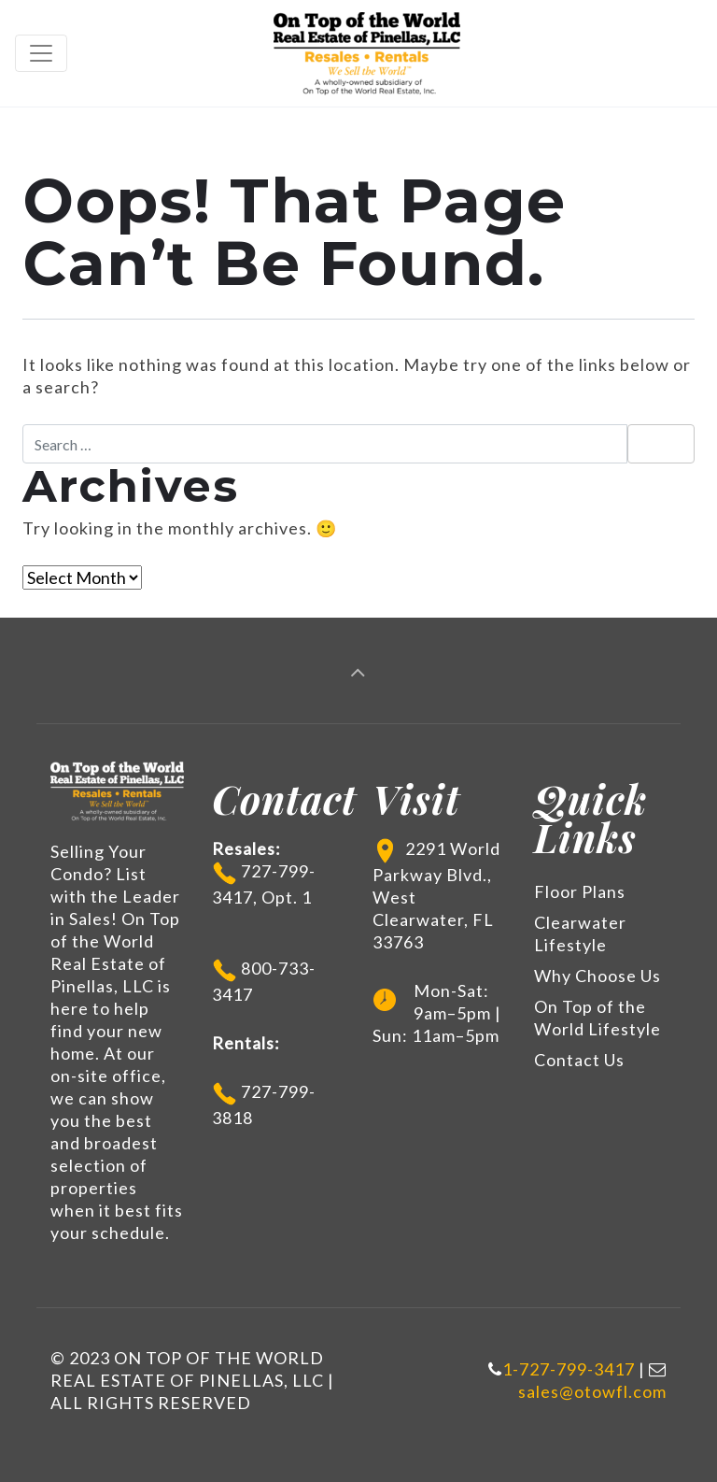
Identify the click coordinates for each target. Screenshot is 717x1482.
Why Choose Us (597, 975)
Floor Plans (580, 891)
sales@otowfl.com (592, 1391)
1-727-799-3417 (568, 1369)
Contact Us (579, 1059)
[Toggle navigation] (41, 53)
